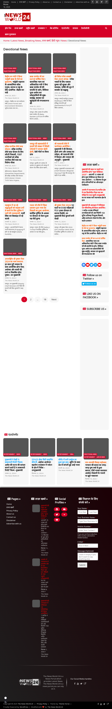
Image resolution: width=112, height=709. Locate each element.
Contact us (57, 2)
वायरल (75, 28)
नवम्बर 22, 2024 (10, 473)
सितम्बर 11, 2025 (44, 549)
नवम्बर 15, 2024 (35, 222)
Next (54, 299)
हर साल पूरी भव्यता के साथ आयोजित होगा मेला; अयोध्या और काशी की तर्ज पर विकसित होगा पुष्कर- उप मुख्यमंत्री (14, 266)
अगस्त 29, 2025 (10, 96)
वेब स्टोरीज (54, 28)
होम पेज (8, 28)
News (45, 138)
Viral (72, 454)
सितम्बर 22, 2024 (37, 473)
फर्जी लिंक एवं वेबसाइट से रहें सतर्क (15, 212)
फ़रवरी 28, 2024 (63, 468)
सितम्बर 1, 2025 (44, 650)
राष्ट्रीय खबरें (30, 28)
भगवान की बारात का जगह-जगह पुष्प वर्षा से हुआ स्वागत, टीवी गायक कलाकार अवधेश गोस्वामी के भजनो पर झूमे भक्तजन (96, 469)
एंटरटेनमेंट (65, 28)
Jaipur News (101, 457)
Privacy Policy (34, 2)
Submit (82, 565)
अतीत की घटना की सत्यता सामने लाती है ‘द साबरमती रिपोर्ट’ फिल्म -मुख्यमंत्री (15, 465)
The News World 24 (12, 98)
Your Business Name (87, 517)
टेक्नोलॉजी (85, 28)
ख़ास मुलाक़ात (10, 34)
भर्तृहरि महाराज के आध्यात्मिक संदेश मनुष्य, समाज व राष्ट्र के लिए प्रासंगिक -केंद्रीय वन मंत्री (14, 84)
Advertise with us (82, 2)
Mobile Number (85, 526)
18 (45, 299)
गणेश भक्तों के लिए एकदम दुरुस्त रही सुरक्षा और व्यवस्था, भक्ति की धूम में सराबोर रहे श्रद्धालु (64, 83)
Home (13, 2)
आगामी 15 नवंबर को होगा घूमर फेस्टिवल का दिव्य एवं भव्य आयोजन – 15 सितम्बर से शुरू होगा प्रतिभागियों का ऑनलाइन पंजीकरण (94, 177)
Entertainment (9, 454)
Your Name (83, 508)
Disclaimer (68, 2)
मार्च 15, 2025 (34, 157)
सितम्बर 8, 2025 (44, 590)
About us (46, 2)
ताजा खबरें (22, 2)
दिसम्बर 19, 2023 (90, 479)
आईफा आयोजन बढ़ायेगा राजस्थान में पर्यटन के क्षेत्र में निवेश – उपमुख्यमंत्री (42, 465)
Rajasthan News (9, 71)
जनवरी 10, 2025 (10, 222)
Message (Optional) (86, 551)
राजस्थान (41, 28)
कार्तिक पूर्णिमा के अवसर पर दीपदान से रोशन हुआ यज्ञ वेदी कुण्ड (39, 212)
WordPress (24, 707)
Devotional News (10, 68)
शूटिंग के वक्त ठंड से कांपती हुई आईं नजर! (69, 462)
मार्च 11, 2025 (58, 163)
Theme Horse (64, 704)
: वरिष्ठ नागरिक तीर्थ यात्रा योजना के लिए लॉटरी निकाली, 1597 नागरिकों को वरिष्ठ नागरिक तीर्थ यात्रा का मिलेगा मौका (14, 154)
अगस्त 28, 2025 (59, 93)
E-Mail (81, 542)
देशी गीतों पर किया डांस (39, 149)
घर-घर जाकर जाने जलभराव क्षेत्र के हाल (94, 195)
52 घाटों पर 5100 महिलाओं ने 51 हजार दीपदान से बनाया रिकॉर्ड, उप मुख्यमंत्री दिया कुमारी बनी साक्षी (64, 212)
